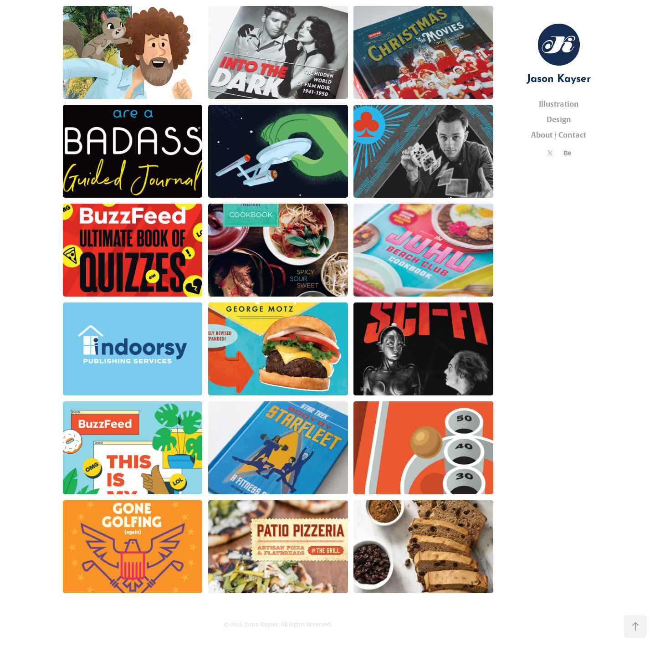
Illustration (559, 104)
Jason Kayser (559, 77)
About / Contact (558, 135)
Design (559, 119)
